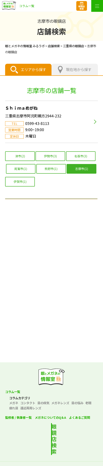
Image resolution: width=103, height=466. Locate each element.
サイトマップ (51, 462)
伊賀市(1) (20, 181)
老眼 (88, 403)
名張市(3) (80, 156)
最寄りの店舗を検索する (55, 432)
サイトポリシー (75, 455)
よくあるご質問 (79, 417)
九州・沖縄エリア (51, 322)
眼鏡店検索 (81, 7)
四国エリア (51, 305)
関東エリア (51, 238)
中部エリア (51, 255)
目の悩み (77, 403)
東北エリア (51, 222)
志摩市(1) (81, 169)
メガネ (13, 403)
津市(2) (20, 156)
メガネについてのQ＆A (50, 417)
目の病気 (43, 403)
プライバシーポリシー (27, 455)
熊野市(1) (51, 169)
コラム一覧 (12, 391)
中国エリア (51, 289)
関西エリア (51, 272)
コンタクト (27, 403)
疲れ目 (13, 408)
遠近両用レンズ (30, 408)
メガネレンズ (60, 403)
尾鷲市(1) (20, 169)
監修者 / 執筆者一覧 (18, 417)
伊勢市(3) (50, 156)
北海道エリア (51, 205)
